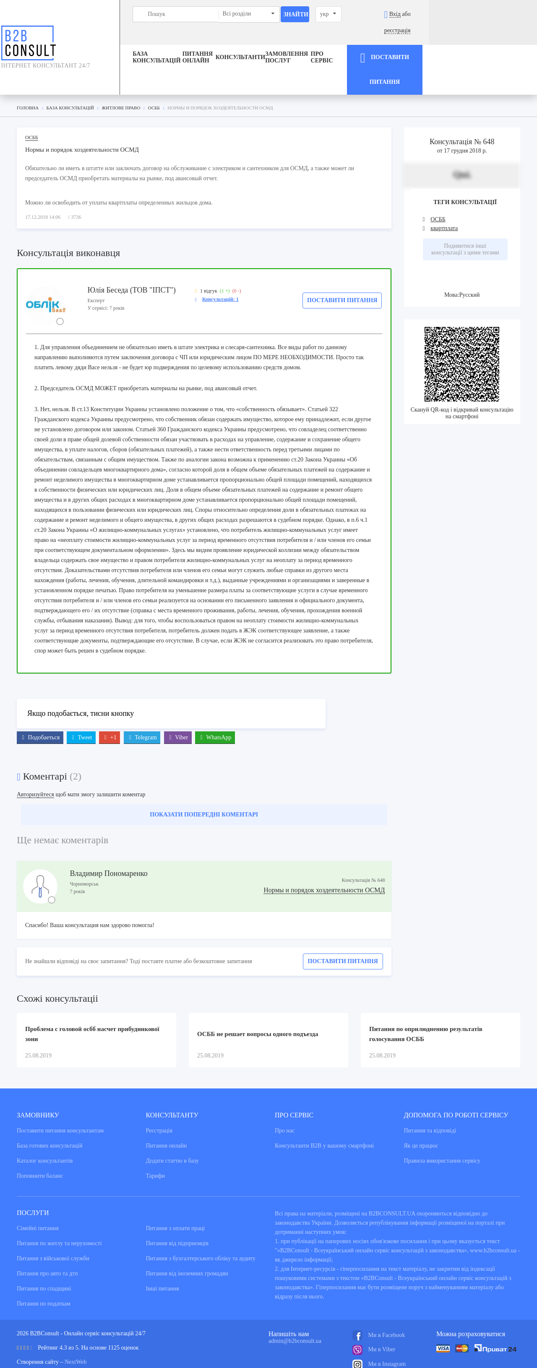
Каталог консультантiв (45, 1128)
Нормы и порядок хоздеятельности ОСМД (324, 857)
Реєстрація (159, 1098)
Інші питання (162, 1256)
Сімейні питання (38, 1196)
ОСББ (31, 105)
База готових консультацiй (49, 1113)
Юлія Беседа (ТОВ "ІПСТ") (131, 257)
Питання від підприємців (177, 1211)
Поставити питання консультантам (60, 1098)
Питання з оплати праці (175, 1196)
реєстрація (508, 14)
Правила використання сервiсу (442, 1128)
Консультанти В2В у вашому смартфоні (324, 1113)
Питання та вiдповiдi (430, 1098)
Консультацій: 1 (220, 266)
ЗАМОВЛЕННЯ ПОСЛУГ (311, 41)
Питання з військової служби (53, 1226)
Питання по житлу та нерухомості (59, 1211)
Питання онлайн (179, 41)
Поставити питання (342, 267)
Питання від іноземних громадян (187, 1241)
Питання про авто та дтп (47, 1241)
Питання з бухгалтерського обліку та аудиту (201, 1226)
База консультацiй (108, 41)
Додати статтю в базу (172, 1128)
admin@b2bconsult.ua (294, 1309)
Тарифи (155, 1143)
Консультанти (243, 41)
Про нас (285, 1098)
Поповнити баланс (40, 1143)
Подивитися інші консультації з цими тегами (465, 216)
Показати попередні (204, 782)
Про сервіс (375, 41)
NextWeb (76, 1330)
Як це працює (421, 1113)
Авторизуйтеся (35, 762)
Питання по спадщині (44, 1256)
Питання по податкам (43, 1271)
